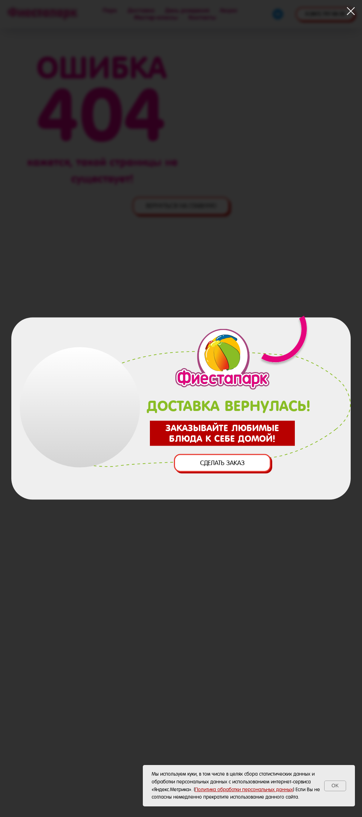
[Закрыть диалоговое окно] (350, 11)
